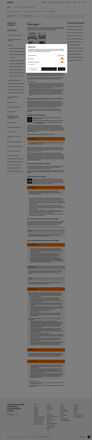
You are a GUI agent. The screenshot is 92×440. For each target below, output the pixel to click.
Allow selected (32, 69)
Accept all (61, 69)
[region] (46, 58)
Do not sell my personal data (49, 69)
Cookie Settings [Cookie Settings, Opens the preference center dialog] (31, 64)
